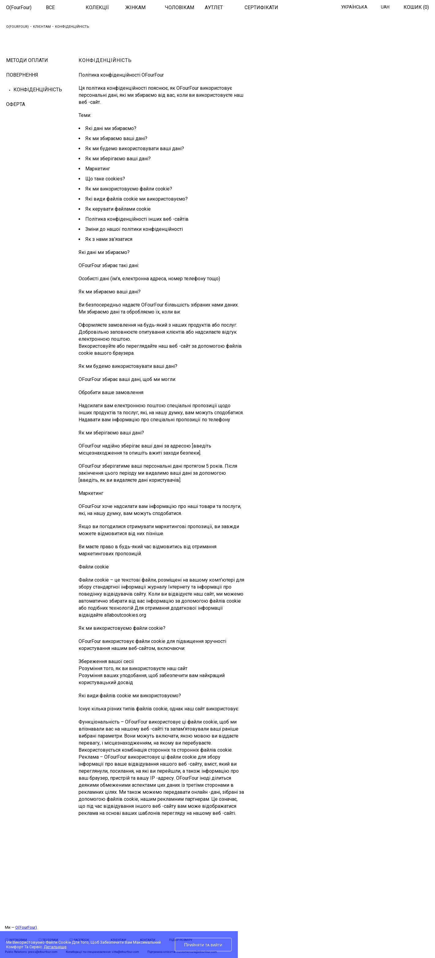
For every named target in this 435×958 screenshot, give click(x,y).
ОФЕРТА (15, 104)
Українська (354, 7)
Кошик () (416, 7)
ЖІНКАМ (135, 7)
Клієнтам (42, 27)
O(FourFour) (18, 7)
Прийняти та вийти (203, 945)
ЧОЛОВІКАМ (179, 7)
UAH (385, 7)
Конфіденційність (37, 90)
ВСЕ (50, 7)
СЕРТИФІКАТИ (261, 7)
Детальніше (55, 947)
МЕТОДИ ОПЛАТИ (27, 60)
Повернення (22, 75)
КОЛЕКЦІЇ (97, 7)
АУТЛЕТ (214, 7)
